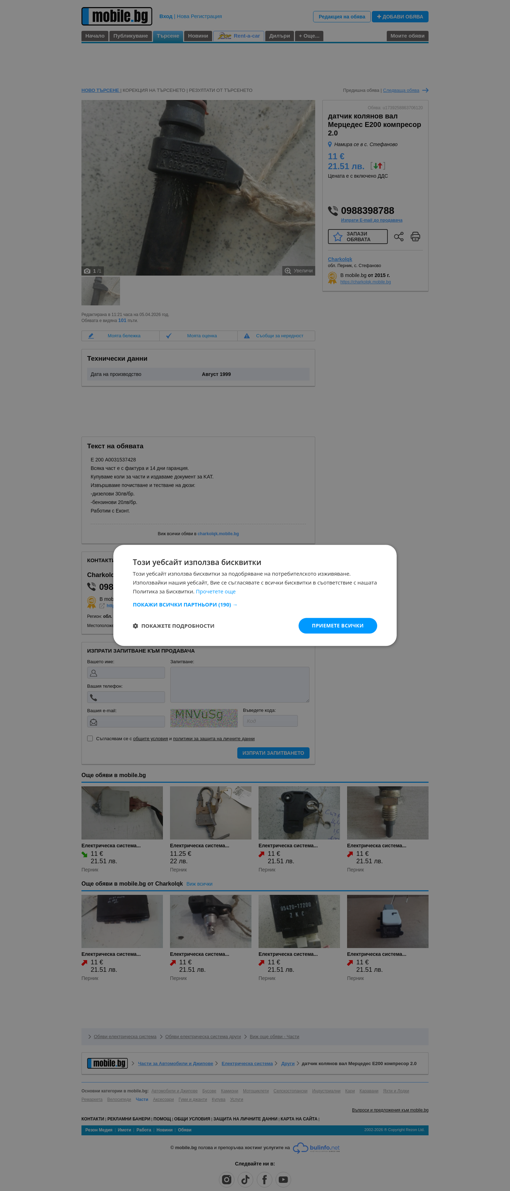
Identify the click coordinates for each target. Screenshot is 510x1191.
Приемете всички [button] (338, 625)
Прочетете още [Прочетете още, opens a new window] (216, 591)
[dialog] (255, 595)
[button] (255, 604)
